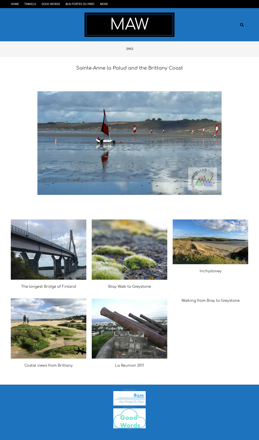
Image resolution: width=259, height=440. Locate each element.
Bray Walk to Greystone (129, 287)
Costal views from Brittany (48, 365)
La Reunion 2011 (129, 365)
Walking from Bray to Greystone (210, 301)
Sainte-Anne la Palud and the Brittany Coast (129, 68)
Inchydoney (210, 271)
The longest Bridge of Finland (48, 287)
